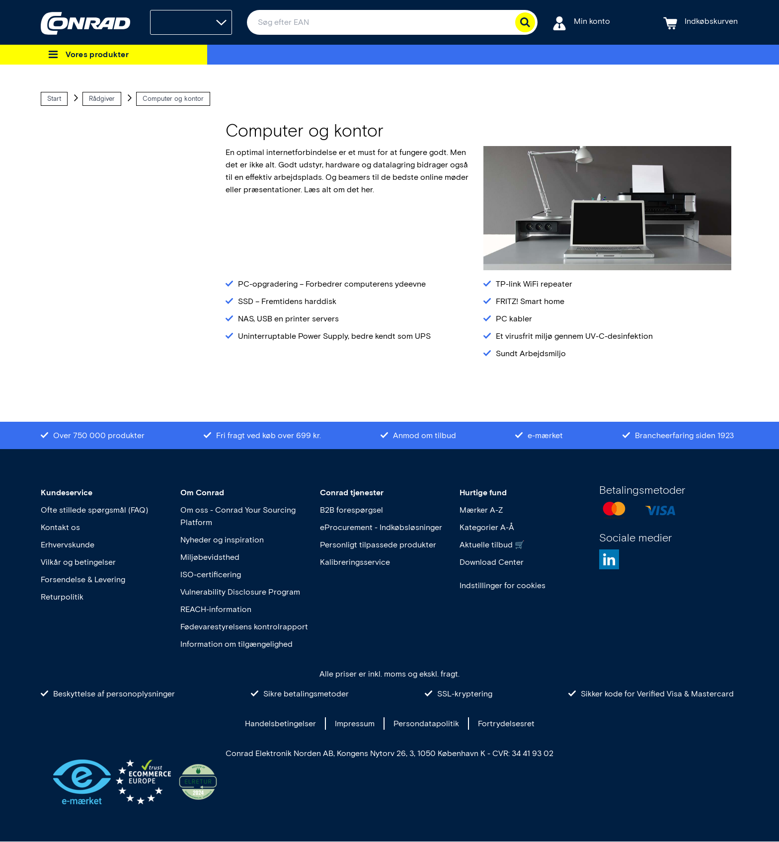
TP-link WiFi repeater (534, 284)
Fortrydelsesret (506, 723)
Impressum (355, 723)
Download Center (492, 562)
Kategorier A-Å (487, 527)
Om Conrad (202, 492)
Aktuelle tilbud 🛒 (492, 544)
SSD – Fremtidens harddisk (287, 301)
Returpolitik (62, 597)
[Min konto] (581, 22)
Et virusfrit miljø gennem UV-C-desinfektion (574, 336)
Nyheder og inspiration (222, 539)
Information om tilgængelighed (236, 644)
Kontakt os (60, 527)
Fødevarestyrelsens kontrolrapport (244, 626)
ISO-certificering (210, 574)
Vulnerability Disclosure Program (240, 592)
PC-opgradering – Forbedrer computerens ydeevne (332, 284)
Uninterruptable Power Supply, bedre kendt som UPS (334, 336)
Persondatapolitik (426, 723)
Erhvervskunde (67, 544)
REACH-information (215, 609)
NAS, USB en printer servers (288, 318)
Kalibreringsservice (355, 562)
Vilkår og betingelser (78, 562)
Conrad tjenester (352, 492)
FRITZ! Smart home (530, 301)
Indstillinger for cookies (502, 585)
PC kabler (514, 318)
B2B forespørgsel (351, 510)
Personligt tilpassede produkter (378, 544)
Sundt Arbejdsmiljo (531, 353)
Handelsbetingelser (280, 723)
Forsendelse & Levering (83, 579)
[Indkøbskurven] (700, 22)
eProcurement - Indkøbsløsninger (381, 527)
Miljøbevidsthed (209, 557)
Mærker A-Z (481, 510)
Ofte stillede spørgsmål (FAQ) (94, 510)
